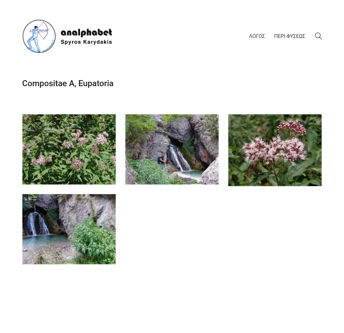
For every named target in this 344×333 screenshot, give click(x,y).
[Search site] (318, 37)
